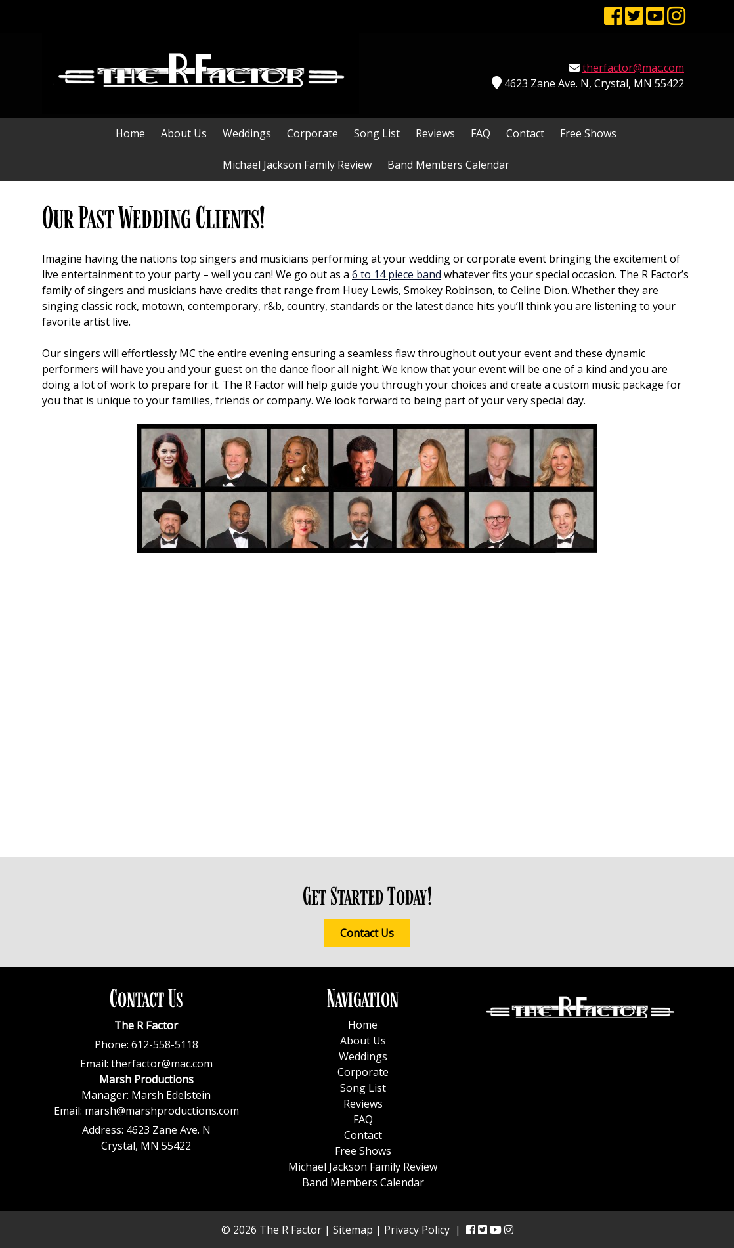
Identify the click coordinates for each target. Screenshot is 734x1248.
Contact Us (367, 933)
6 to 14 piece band (396, 274)
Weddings (247, 133)
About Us (184, 133)
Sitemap (353, 1229)
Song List (377, 133)
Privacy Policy (417, 1229)
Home (130, 133)
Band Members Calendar (448, 165)
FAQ (480, 133)
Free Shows (588, 133)
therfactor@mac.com (633, 67)
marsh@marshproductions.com (162, 1111)
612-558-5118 (164, 1044)
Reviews (435, 133)
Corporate (312, 133)
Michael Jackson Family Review (297, 165)
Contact (525, 133)
